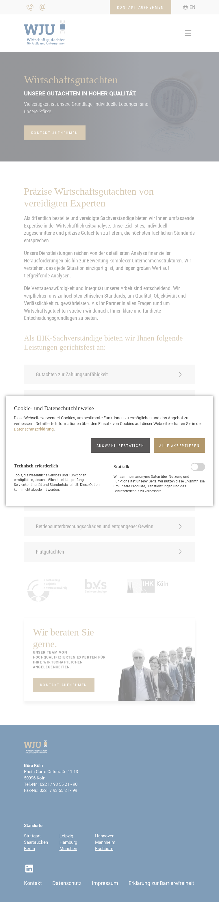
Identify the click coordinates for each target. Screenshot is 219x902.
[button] (120, 445)
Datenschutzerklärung (34, 429)
